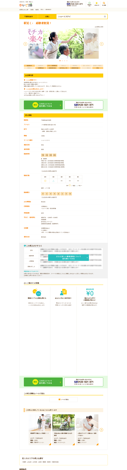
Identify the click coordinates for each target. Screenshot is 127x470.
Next (101, 364)
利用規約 (45, 440)
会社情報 (23, 440)
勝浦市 (44, 396)
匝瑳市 (49, 396)
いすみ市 (29, 396)
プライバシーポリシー (71, 440)
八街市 (40, 396)
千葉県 (24, 396)
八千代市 (35, 396)
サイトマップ (91, 440)
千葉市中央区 (55, 396)
